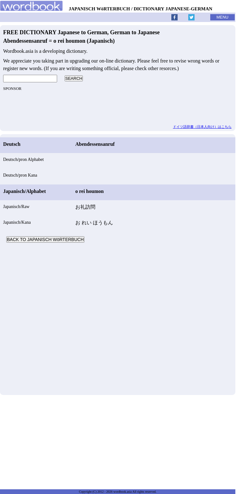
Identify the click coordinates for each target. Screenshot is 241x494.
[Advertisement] (117, 318)
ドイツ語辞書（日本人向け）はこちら (202, 127)
